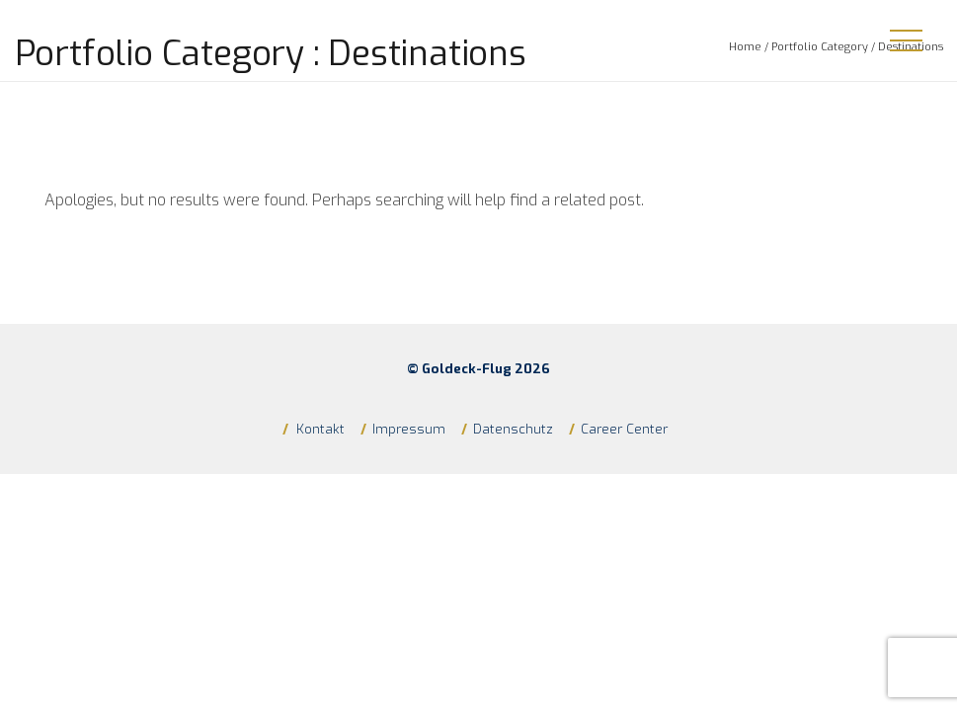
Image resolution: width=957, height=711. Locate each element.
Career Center (624, 429)
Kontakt (318, 429)
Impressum (408, 429)
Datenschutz (513, 429)
